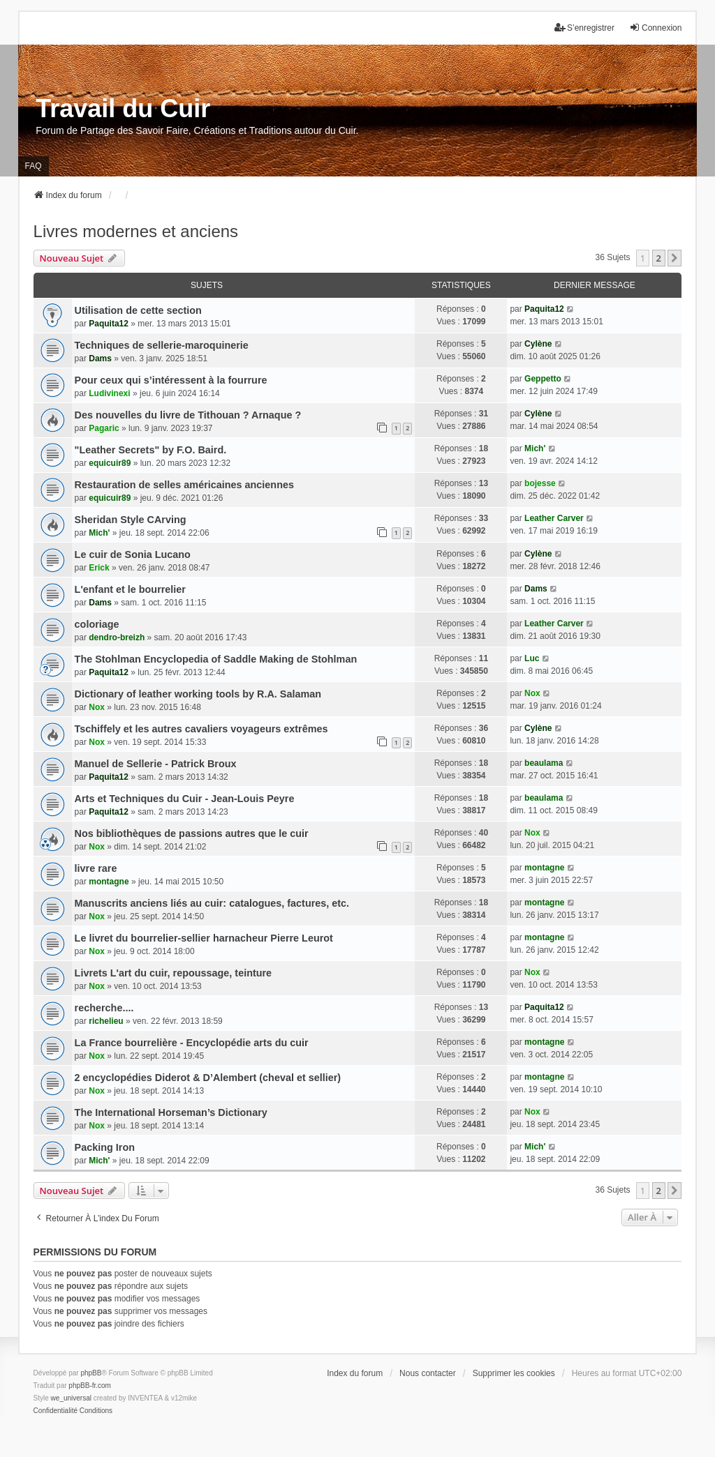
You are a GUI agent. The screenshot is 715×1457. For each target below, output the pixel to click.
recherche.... (104, 1007)
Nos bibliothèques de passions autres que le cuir (192, 833)
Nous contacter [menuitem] (427, 1373)
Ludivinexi (109, 393)
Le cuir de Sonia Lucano (133, 554)
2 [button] (658, 258)
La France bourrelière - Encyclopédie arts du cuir (192, 1042)
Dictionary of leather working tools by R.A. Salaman (198, 694)
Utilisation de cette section (138, 310)
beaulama (543, 763)
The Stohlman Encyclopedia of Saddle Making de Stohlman (216, 659)
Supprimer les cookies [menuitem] (514, 1373)
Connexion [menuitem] (655, 27)
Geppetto (542, 379)
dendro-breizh (117, 637)
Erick (99, 568)
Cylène (538, 344)
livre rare (96, 868)
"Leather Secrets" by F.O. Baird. (151, 449)
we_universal (71, 1398)
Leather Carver (554, 518)
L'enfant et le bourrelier (130, 589)
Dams (100, 358)
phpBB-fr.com (89, 1385)
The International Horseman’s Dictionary (171, 1112)
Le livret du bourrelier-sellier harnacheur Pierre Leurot (204, 938)
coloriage (97, 624)
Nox (97, 707)
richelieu (106, 1021)
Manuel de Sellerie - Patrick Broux (156, 763)
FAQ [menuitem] (33, 166)
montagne (108, 881)
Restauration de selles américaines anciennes (184, 484)
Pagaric (104, 428)
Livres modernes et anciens (136, 231)
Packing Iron (105, 1147)
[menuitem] (56, 1411)
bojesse (540, 483)
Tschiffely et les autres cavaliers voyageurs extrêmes (201, 728)
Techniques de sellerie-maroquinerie (162, 345)
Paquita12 (108, 324)
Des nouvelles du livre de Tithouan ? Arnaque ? (188, 415)
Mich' (534, 448)
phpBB (90, 1373)
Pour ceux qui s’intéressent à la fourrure (171, 380)
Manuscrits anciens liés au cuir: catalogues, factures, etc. (212, 903)
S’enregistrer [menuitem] (584, 27)
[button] (674, 258)
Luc (531, 658)
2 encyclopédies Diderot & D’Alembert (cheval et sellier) (208, 1077)
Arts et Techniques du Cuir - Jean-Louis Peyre (185, 798)
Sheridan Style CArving (130, 519)
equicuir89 (110, 463)
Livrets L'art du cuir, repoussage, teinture (173, 973)
